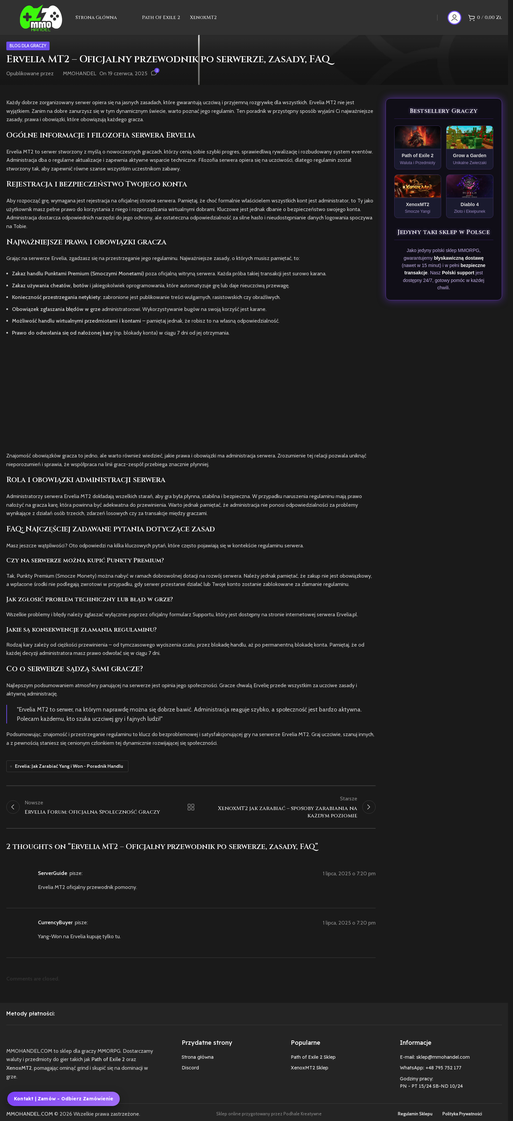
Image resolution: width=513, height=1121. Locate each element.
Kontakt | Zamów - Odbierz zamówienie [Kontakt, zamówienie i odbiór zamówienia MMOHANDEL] (63, 1099)
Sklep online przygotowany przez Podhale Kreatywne (269, 1113)
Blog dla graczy (28, 45)
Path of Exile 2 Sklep (313, 1057)
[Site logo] (41, 17)
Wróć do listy (190, 807)
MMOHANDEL (79, 73)
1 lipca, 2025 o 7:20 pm (349, 873)
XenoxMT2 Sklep (309, 1068)
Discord (190, 1068)
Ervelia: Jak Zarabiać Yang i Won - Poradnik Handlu (69, 766)
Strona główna (198, 1057)
